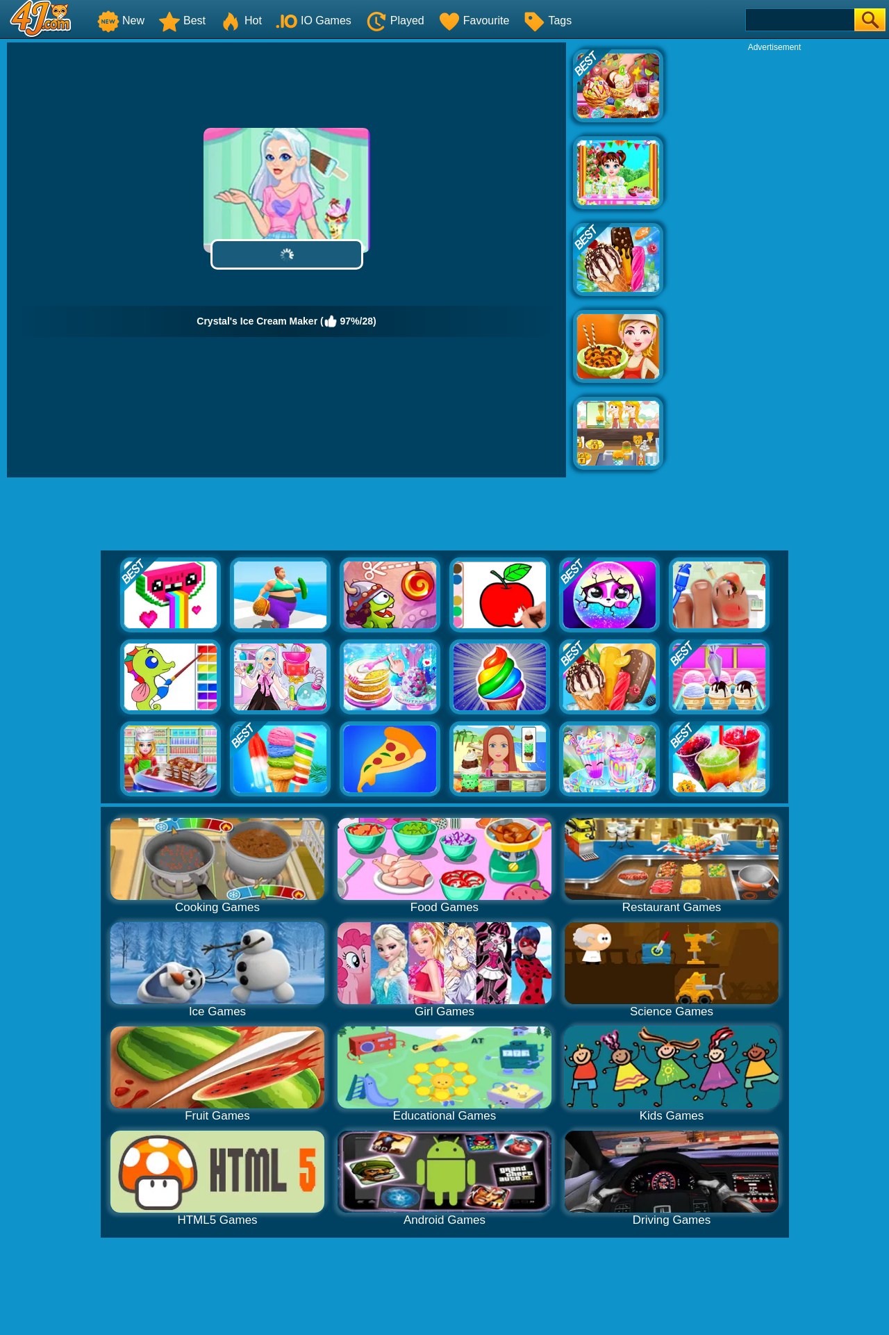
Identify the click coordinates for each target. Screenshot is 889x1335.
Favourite (474, 20)
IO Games (313, 20)
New (120, 20)
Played (394, 20)
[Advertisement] (774, 261)
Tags (547, 20)
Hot (240, 20)
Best (182, 20)
